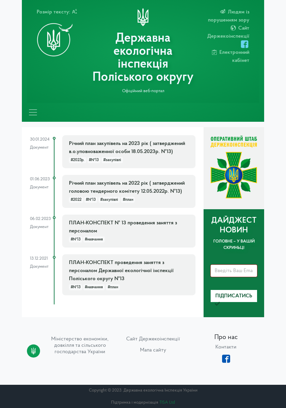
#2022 (76, 200)
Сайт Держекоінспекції (153, 339)
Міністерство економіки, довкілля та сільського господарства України (80, 345)
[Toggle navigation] (33, 112)
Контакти (226, 347)
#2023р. (77, 160)
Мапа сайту (153, 350)
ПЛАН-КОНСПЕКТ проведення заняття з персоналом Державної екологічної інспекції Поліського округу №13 (121, 271)
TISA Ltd (167, 402)
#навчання (94, 239)
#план (128, 200)
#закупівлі (112, 160)
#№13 (94, 160)
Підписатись (233, 297)
